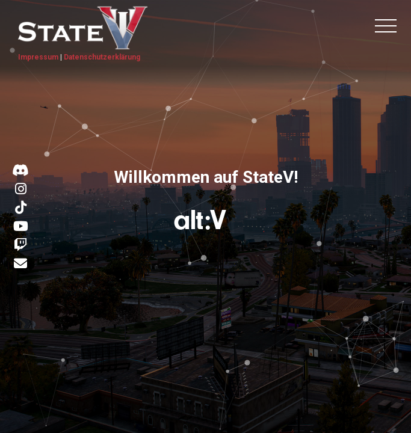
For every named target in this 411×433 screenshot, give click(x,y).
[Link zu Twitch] (20, 245)
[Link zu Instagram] (20, 189)
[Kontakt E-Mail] (20, 264)
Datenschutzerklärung (102, 57)
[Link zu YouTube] (20, 226)
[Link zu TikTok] (20, 208)
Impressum (38, 57)
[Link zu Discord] (20, 170)
